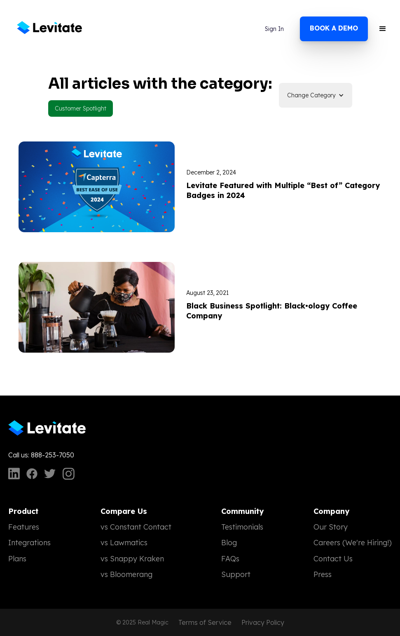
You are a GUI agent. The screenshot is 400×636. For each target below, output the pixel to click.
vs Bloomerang (126, 574)
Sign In (274, 29)
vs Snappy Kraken (132, 558)
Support (235, 574)
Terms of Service (205, 622)
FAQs (230, 558)
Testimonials (242, 527)
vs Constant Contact (136, 527)
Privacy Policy (262, 622)
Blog (229, 542)
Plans (17, 558)
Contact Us (333, 558)
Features (23, 527)
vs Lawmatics (124, 542)
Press (322, 574)
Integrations (29, 542)
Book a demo (334, 28)
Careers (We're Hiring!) (352, 542)
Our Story (330, 527)
